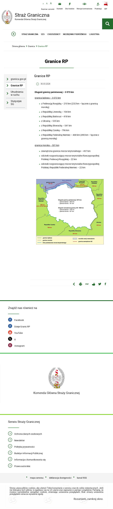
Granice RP (43, 46)
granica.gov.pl (18, 79)
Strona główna (18, 46)
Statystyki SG (16, 103)
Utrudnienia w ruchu (17, 93)
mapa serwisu (37, 477)
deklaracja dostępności (60, 477)
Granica (31, 46)
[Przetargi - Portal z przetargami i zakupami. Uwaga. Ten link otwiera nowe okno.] (98, 6)
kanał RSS (82, 477)
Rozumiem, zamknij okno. (88, 499)
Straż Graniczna (26, 15)
